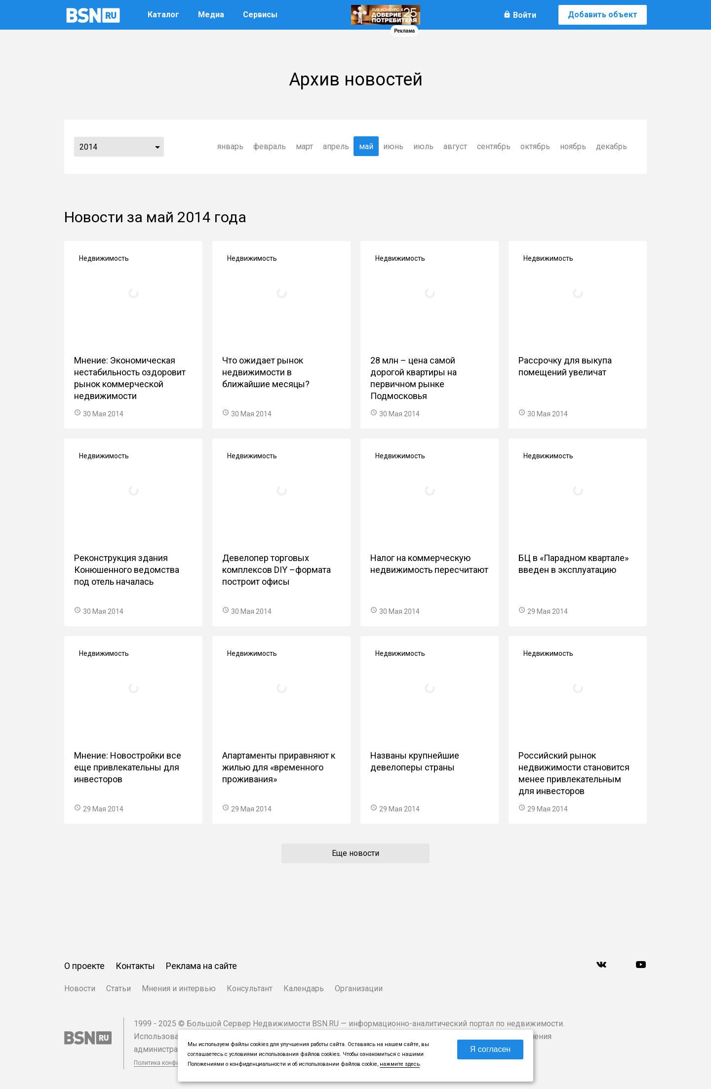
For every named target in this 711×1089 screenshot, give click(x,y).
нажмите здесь (400, 1064)
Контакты (135, 966)
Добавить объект (602, 14)
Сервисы (260, 14)
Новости (79, 988)
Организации (359, 988)
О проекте (84, 966)
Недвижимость (104, 258)
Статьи (118, 988)
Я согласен (490, 1049)
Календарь (303, 988)
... (157, 146)
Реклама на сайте (201, 966)
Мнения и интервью (179, 988)
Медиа (211, 14)
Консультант (250, 988)
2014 (88, 147)
